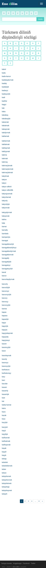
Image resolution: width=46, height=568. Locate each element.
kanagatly (5, 258)
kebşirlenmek (7, 480)
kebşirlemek (6, 476)
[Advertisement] (23, 530)
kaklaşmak (6, 148)
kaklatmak (6, 144)
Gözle (40, 19)
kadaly (4, 83)
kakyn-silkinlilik (7, 190)
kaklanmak (6, 141)
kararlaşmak (6, 355)
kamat (4, 226)
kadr (3, 97)
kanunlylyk (6, 287)
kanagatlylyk (6, 262)
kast (3, 398)
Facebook (26, 563)
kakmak (5, 158)
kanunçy (5, 302)
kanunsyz (5, 291)
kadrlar (4, 101)
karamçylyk (6, 347)
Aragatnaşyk (17, 563)
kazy (3, 419)
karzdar (5, 384)
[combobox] (19, 19)
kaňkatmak (6, 441)
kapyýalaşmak (7, 333)
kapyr (4, 323)
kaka (4, 112)
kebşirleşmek (7, 490)
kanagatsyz (6, 265)
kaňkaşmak (6, 445)
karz (3, 380)
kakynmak (6, 208)
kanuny (4, 298)
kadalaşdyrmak (7, 80)
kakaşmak (6, 129)
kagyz (4, 104)
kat (3, 401)
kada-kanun (6, 76)
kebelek (5, 462)
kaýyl (4, 431)
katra (4, 408)
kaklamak (5, 136)
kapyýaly (5, 337)
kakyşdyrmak (7, 212)
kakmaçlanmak (7, 169)
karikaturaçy (6, 373)
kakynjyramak (7, 194)
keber (4, 469)
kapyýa (4, 330)
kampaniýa (6, 237)
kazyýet (5, 427)
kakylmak (5, 176)
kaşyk (4, 455)
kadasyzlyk (6, 94)
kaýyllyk (5, 434)
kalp (3, 223)
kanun (4, 276)
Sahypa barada (6, 563)
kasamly (5, 391)
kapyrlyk (5, 326)
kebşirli (4, 494)
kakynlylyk (6, 204)
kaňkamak (6, 438)
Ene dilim (16, 567)
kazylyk (4, 422)
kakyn (4, 183)
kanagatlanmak (7, 255)
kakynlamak (6, 197)
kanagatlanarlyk (8, 244)
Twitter (33, 563)
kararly (4, 359)
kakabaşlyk (6, 119)
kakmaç (5, 162)
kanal (4, 272)
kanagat (5, 240)
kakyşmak (5, 216)
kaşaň (4, 452)
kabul (4, 69)
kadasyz (5, 90)
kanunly (5, 284)
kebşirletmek (7, 483)
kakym (4, 180)
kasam (4, 387)
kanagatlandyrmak (9, 251)
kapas (4, 312)
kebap (4, 459)
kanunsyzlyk (6, 295)
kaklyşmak (6, 151)
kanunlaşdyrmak (8, 279)
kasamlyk (5, 394)
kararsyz (5, 363)
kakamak (5, 122)
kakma (4, 155)
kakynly (5, 201)
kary (3, 377)
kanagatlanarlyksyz (9, 248)
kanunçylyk (6, 305)
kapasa (4, 316)
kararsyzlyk (6, 366)
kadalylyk (5, 87)
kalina (4, 219)
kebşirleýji (5, 487)
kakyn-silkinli (7, 187)
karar (4, 351)
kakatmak (5, 126)
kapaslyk (5, 319)
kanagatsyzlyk (7, 269)
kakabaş (5, 115)
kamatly (5, 230)
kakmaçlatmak (7, 172)
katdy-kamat (6, 405)
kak (3, 108)
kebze (4, 473)
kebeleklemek (7, 466)
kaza (4, 412)
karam (4, 344)
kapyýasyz (6, 340)
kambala (5, 234)
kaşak (4, 448)
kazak (4, 415)
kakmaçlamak (7, 166)
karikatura (5, 370)
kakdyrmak (6, 133)
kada (4, 73)
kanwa (4, 309)
